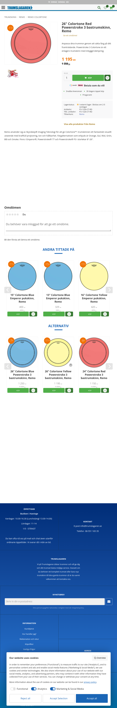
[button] (4, 7)
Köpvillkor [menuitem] (29, 644)
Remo (81, 114)
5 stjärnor (17, 214)
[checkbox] (18, 689)
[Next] (109, 290)
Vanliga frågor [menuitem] (29, 649)
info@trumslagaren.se (91, 526)
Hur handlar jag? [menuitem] (29, 634)
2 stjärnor (10, 214)
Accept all (92, 698)
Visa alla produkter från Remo (79, 124)
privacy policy (90, 682)
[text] (87, 59)
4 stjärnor (15, 214)
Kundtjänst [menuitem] (29, 628)
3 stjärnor (12, 214)
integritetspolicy (78, 608)
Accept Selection (59, 698)
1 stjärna (7, 214)
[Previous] (7, 290)
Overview (100, 657)
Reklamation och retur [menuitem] (29, 639)
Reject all (25, 698)
